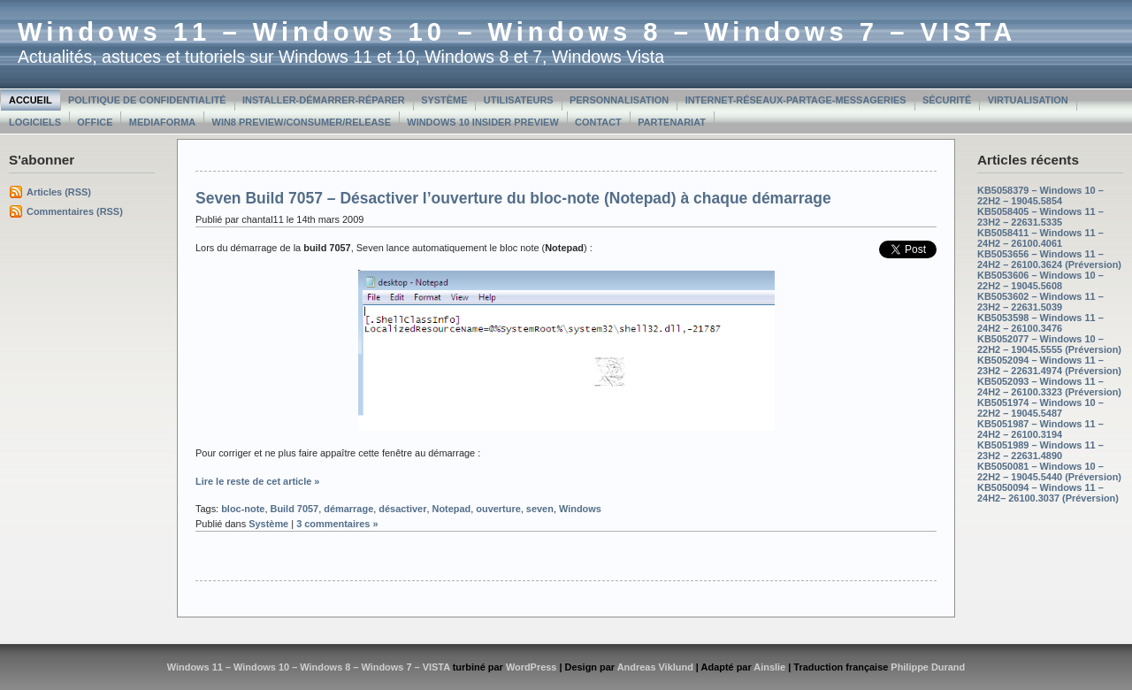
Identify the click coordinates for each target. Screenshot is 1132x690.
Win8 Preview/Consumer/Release (301, 122)
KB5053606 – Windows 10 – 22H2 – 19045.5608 (1040, 280)
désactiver (402, 508)
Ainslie (769, 667)
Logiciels (35, 122)
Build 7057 (294, 508)
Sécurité (946, 100)
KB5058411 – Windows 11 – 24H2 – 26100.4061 (1040, 238)
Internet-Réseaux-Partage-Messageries (795, 100)
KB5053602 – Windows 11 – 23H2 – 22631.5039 (1040, 301)
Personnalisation (619, 100)
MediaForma (162, 122)
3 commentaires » (337, 523)
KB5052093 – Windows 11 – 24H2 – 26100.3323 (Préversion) (1049, 386)
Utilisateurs (519, 100)
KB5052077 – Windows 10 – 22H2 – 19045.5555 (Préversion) (1049, 344)
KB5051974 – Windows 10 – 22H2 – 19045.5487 (1040, 407)
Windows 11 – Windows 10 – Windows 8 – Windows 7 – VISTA (517, 32)
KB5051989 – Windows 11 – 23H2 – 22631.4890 (1040, 450)
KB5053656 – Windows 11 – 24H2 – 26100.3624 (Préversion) (1049, 259)
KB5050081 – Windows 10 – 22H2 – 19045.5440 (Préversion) (1049, 471)
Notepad (451, 508)
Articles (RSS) (59, 192)
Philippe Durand (928, 667)
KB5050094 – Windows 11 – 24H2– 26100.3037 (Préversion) (1048, 492)
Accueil (30, 100)
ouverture (498, 508)
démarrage (348, 508)
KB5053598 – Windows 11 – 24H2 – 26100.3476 (1040, 323)
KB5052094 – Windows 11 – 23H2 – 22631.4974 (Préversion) (1049, 365)
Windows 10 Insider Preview (482, 122)
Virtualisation (1028, 100)
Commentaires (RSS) (75, 211)
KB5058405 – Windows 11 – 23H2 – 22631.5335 (1040, 216)
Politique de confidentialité (147, 100)
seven (540, 508)
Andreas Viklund (655, 667)
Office (94, 122)
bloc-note (242, 508)
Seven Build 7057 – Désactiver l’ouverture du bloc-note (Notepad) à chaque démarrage (513, 198)
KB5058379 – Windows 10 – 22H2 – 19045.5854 (1040, 195)
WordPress (531, 667)
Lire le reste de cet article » (257, 481)
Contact (598, 122)
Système (444, 100)
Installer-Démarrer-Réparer (323, 100)
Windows (580, 508)
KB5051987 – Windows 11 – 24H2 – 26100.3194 (1040, 429)
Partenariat (672, 122)
